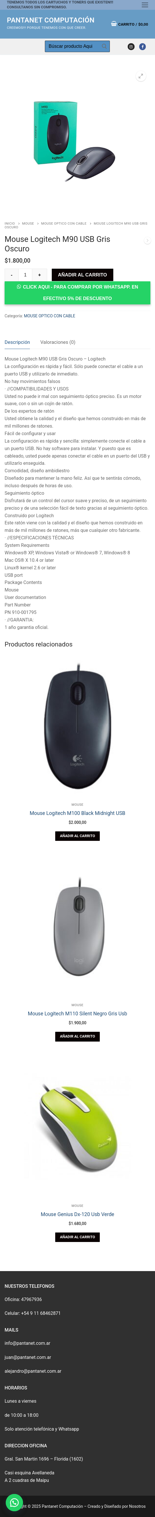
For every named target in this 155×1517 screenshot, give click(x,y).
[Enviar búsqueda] (104, 46)
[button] (14, 1502)
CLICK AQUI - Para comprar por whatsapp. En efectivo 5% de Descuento (80, 293)
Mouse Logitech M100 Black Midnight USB (77, 813)
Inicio (10, 223)
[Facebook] (142, 46)
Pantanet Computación (51, 20)
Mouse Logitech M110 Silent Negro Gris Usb (77, 1014)
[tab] (17, 342)
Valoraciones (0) (57, 342)
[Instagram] (131, 46)
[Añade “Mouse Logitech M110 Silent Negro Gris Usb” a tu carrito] (77, 1036)
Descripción (17, 342)
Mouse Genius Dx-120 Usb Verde (77, 1214)
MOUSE (28, 223)
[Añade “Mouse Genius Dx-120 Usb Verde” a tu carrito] (77, 1237)
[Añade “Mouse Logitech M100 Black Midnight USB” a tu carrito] (77, 836)
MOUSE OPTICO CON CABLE (64, 223)
